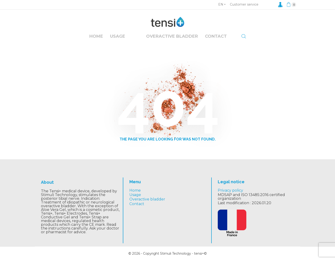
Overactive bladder (147, 199)
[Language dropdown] (222, 4)
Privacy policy (230, 190)
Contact (216, 36)
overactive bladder (172, 36)
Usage (117, 36)
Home (96, 36)
